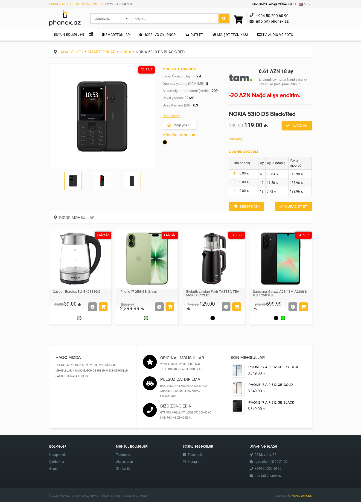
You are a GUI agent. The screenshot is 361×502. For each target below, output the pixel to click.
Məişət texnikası (230, 35)
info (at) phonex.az (268, 475)
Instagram (195, 462)
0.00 (244, 173)
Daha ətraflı (171, 116)
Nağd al (299, 125)
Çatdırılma (56, 462)
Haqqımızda (58, 455)
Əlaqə (53, 468)
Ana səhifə (72, 52)
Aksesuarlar (124, 462)
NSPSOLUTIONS (302, 495)
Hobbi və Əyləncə (157, 35)
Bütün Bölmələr (69, 34)
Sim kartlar (124, 468)
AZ (303, 4)
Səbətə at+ (249, 206)
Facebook (195, 455)
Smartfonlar (116, 35)
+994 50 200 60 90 (268, 468)
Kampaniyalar (263, 4)
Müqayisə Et (285, 4)
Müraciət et (296, 206)
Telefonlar (123, 455)
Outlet (194, 35)
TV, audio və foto (275, 35)
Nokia (125, 52)
